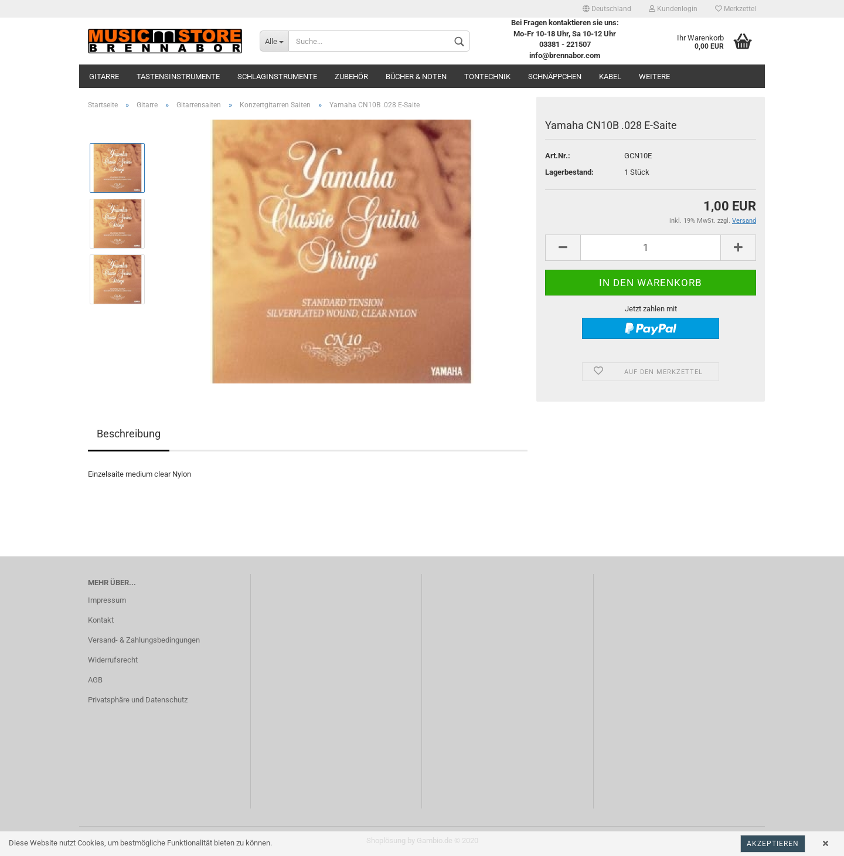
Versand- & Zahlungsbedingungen (144, 640)
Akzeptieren (773, 844)
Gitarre (104, 76)
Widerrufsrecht (113, 659)
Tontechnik (487, 76)
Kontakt (101, 620)
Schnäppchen (554, 76)
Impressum (107, 600)
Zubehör (351, 76)
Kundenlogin (673, 9)
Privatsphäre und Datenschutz (138, 699)
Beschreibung (129, 433)
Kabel (610, 76)
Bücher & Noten (416, 76)
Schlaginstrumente (277, 76)
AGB (95, 679)
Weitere (654, 76)
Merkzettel (735, 9)
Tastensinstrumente (178, 76)
